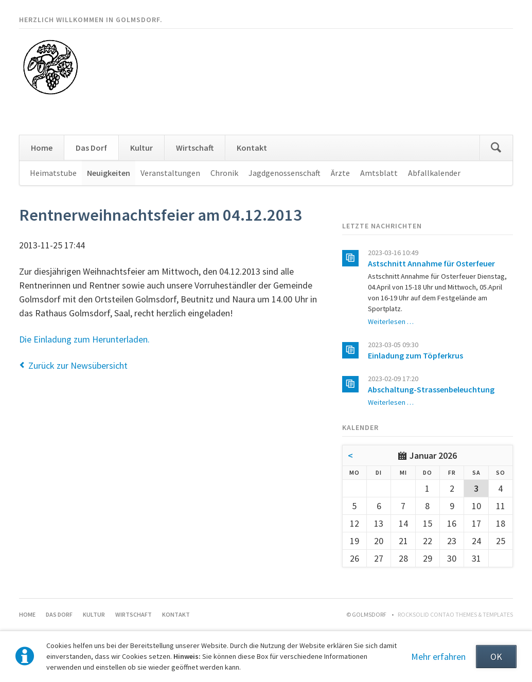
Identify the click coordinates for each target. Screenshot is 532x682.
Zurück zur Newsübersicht (78, 365)
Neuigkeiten (108, 173)
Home (41, 147)
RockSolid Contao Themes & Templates (455, 614)
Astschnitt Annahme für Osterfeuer (431, 263)
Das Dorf (91, 147)
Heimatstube (53, 173)
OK (496, 656)
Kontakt (252, 147)
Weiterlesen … (391, 321)
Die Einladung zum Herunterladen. (84, 339)
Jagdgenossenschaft (285, 173)
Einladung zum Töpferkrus (415, 355)
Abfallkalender (434, 173)
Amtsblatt (379, 173)
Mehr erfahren (438, 656)
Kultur (141, 147)
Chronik (224, 173)
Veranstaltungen (170, 173)
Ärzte (340, 173)
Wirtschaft (195, 147)
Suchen (496, 147)
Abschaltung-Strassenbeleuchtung (431, 389)
